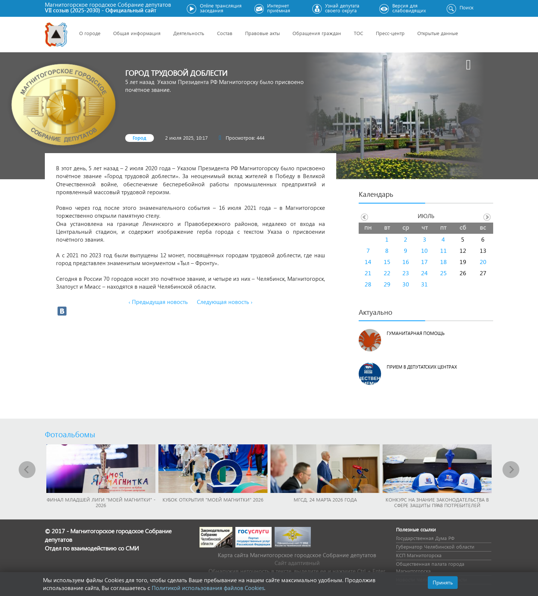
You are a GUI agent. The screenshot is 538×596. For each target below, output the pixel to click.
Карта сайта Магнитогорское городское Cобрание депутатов (297, 555)
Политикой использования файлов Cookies (208, 588)
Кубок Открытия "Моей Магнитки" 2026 (213, 499)
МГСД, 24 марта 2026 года (325, 499)
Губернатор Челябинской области (435, 546)
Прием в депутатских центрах (422, 367)
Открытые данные (437, 33)
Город (139, 137)
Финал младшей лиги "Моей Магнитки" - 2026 (101, 502)
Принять (443, 582)
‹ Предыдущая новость (158, 301)
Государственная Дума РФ (425, 538)
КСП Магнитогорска (419, 555)
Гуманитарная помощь (416, 333)
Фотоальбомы (70, 434)
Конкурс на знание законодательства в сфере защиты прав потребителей (437, 502)
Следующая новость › (225, 301)
